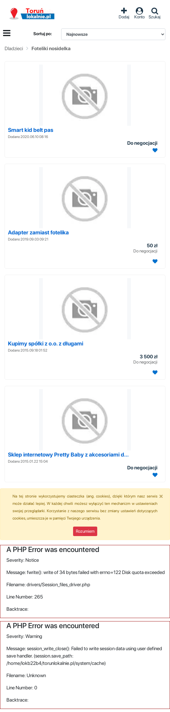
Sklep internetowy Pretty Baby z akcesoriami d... (68, 454)
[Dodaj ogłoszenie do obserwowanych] (154, 150)
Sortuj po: (42, 33)
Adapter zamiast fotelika (38, 232)
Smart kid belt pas (30, 130)
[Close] (161, 496)
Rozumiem (85, 531)
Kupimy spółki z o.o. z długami (45, 343)
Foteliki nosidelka (51, 48)
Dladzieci (14, 48)
